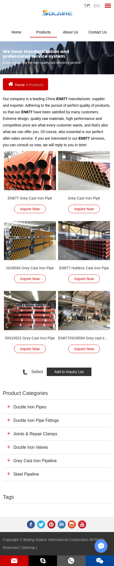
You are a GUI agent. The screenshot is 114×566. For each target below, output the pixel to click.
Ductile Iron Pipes (29, 407)
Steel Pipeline (26, 474)
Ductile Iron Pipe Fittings (36, 420)
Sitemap (28, 547)
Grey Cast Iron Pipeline (35, 460)
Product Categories (25, 393)
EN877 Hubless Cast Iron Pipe (84, 268)
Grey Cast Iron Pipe (84, 198)
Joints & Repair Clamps (35, 434)
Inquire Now (30, 209)
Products (43, 32)
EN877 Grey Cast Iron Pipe (30, 198)
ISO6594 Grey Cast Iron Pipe (30, 268)
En (97, 6)
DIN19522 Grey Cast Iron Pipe (30, 338)
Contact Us (98, 32)
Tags (8, 497)
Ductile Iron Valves (30, 447)
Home (16, 32)
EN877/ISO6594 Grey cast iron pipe (84, 338)
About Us (70, 32)
